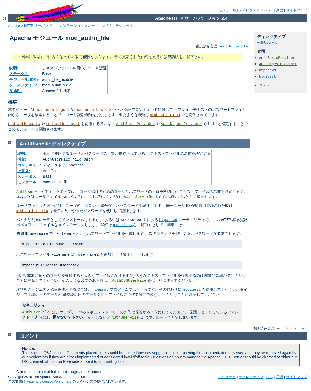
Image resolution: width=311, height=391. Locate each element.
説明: (13, 68)
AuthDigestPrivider (181, 124)
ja (237, 46)
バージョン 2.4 (100, 26)
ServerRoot (146, 197)
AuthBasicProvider (135, 124)
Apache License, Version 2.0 (49, 381)
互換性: (15, 91)
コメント (266, 85)
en (222, 46)
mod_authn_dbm (165, 115)
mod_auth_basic (92, 110)
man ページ (123, 225)
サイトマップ (296, 10)
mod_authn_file (32, 211)
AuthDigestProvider (278, 64)
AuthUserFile (267, 42)
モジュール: (27, 182)
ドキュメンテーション (66, 26)
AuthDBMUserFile (129, 280)
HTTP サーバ (34, 26)
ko (246, 46)
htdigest (267, 77)
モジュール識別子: (25, 79)
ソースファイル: (23, 85)
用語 (279, 10)
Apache (14, 26)
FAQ (269, 10)
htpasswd (267, 70)
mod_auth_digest (53, 110)
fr (230, 46)
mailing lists (114, 361)
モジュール (227, 10)
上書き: (23, 171)
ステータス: (19, 74)
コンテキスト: (29, 165)
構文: (21, 159)
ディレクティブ (251, 10)
